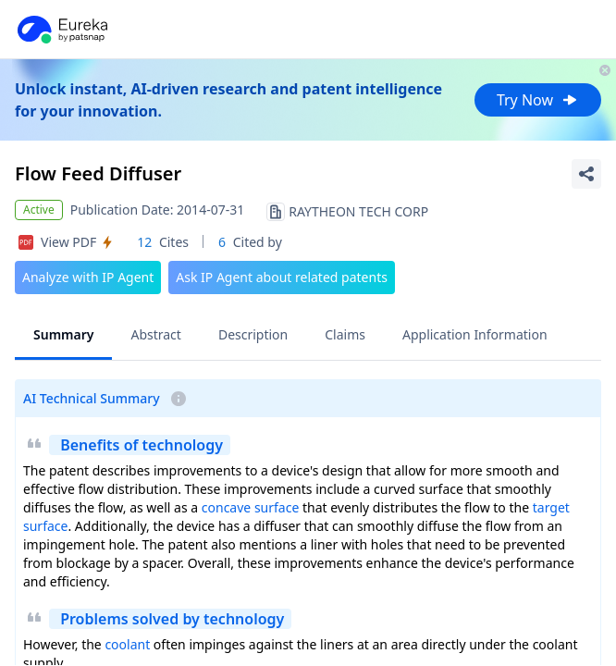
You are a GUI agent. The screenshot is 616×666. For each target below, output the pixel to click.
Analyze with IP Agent (88, 277)
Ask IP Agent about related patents (282, 277)
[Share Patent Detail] (586, 174)
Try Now (538, 100)
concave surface (251, 507)
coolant (127, 644)
